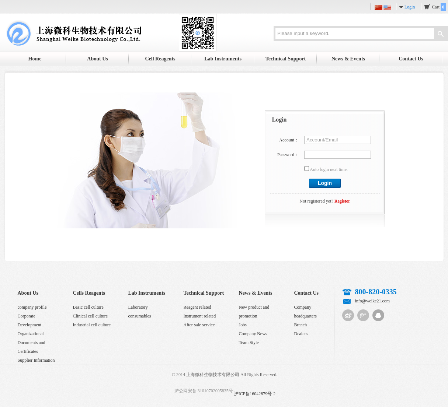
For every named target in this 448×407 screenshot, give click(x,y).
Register (342, 201)
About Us (97, 59)
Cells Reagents (89, 293)
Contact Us (411, 59)
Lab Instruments (223, 59)
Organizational (31, 333)
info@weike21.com (372, 301)
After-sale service (199, 324)
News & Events (348, 59)
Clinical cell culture (90, 316)
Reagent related (197, 307)
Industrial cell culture (92, 324)
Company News (253, 333)
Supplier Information (36, 360)
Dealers (301, 333)
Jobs (243, 324)
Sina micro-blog (348, 315)
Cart (439, 7)
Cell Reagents (160, 59)
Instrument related (200, 316)
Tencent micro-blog (363, 315)
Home (35, 59)
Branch (300, 324)
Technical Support (285, 59)
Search (440, 34)
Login (409, 7)
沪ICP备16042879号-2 (255, 393)
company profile (32, 307)
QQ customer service (378, 315)
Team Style (249, 342)
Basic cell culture (88, 307)
